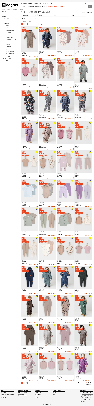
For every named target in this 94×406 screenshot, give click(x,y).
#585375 (24, 116)
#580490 (59, 83)
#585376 (77, 84)
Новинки (50, 6)
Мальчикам (31, 6)
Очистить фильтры (26, 21)
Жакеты (8, 44)
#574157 (59, 260)
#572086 (77, 376)
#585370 (59, 114)
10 (35, 24)
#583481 (24, 83)
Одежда (7, 25)
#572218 (24, 318)
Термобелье (5, 60)
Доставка (86, 0)
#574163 (24, 231)
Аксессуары (8, 56)
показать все (88, 384)
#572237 (41, 289)
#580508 (24, 376)
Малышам (38, 6)
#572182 (59, 347)
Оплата (82, 0)
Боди (7, 42)
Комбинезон (25, 55)
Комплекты (9, 32)
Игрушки (44, 6)
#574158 (41, 260)
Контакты (91, 0)
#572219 (77, 289)
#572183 (41, 347)
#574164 (77, 203)
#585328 (59, 51)
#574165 (59, 203)
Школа (4, 11)
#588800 (41, 51)
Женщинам (5, 14)
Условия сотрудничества (74, 0)
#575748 (77, 145)
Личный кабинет (22, 392)
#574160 (77, 231)
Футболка (24, 176)
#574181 (77, 174)
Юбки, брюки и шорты (11, 39)
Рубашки (8, 28)
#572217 (41, 318)
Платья (8, 35)
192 (90, 24)
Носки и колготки (9, 53)
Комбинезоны (9, 37)
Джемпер (59, 234)
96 (88, 24)
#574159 (24, 260)
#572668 (77, 260)
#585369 (77, 114)
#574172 (24, 203)
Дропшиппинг (65, 0)
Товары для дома (6, 58)
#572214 (59, 318)
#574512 (41, 174)
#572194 (77, 318)
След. (41, 24)
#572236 (59, 289)
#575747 (24, 174)
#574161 (59, 231)
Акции (61, 6)
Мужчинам (38, 394)
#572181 (77, 347)
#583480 (41, 83)
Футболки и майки (10, 30)
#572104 (59, 376)
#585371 (41, 114)
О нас (61, 0)
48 (86, 24)
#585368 (24, 145)
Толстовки (8, 46)
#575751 (59, 145)
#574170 (41, 203)
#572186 (24, 347)
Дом (36, 397)
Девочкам (23, 6)
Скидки (56, 6)
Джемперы (9, 49)
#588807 (24, 52)
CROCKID (24, 54)
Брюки (76, 147)
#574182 (59, 174)
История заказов (22, 395)
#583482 (77, 51)
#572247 (24, 289)
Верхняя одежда (10, 51)
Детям (8, 9)
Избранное (21, 394)
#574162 (41, 231)
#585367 (41, 145)
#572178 (41, 376)
